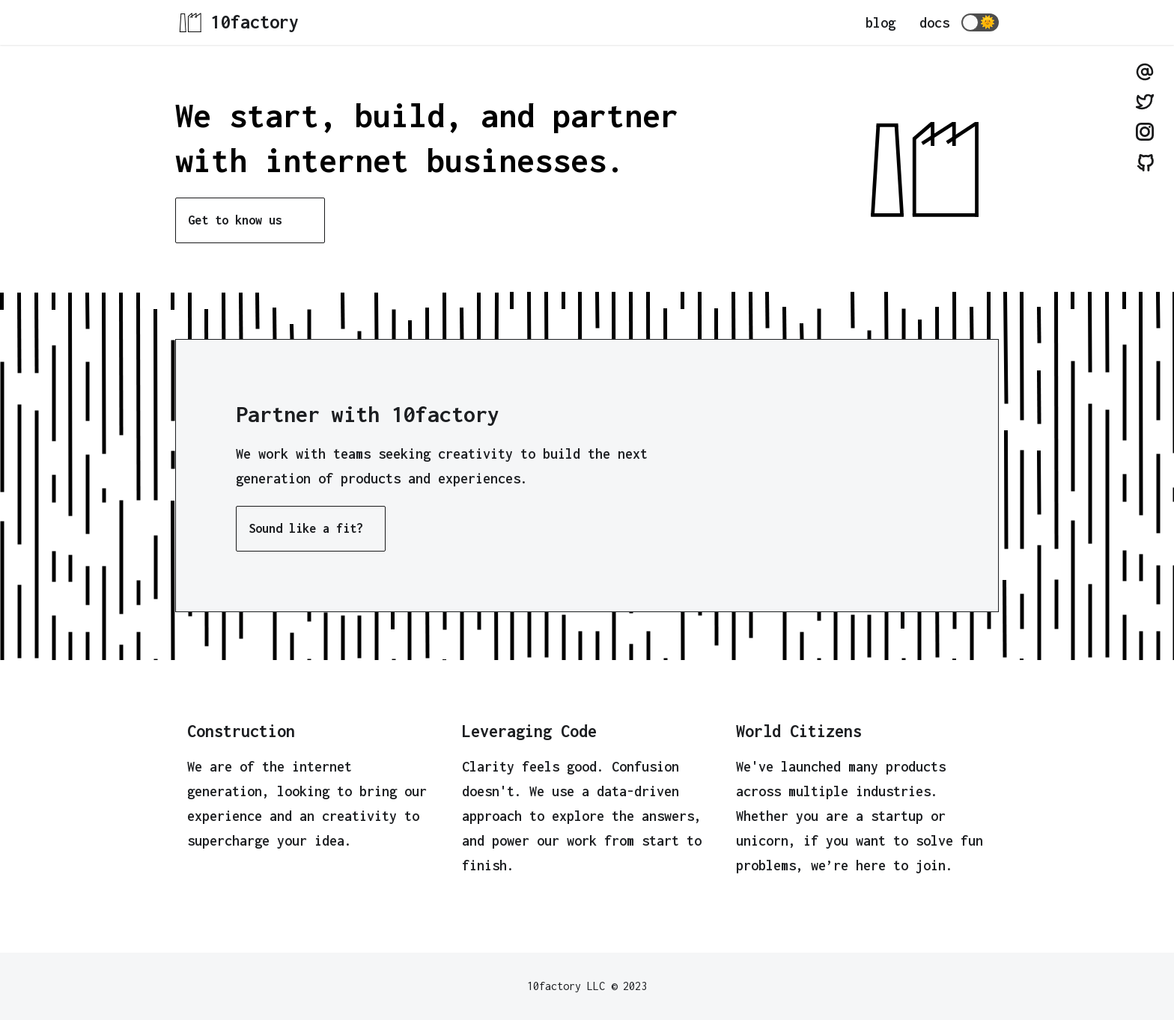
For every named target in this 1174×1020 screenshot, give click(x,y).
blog (880, 23)
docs (934, 23)
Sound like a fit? (306, 528)
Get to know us (235, 220)
